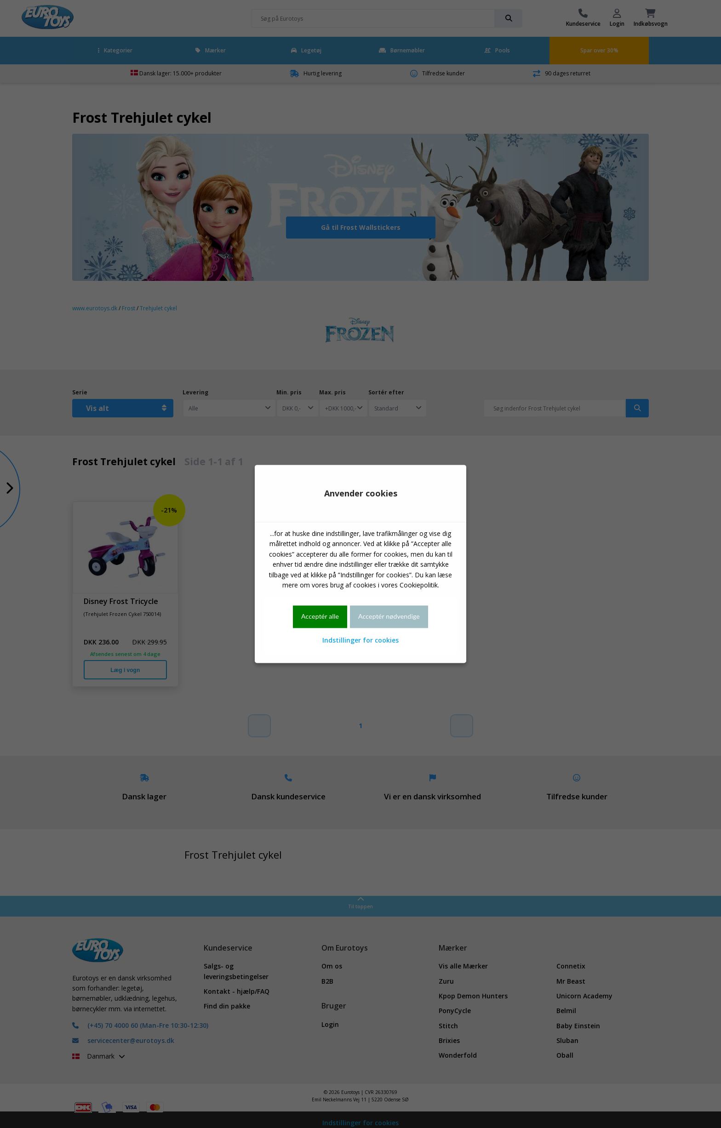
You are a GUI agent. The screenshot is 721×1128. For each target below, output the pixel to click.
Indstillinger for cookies (360, 640)
